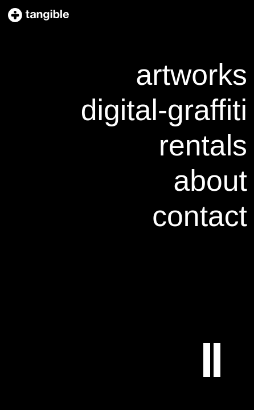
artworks (191, 74)
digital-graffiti (164, 109)
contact (199, 215)
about (210, 180)
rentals (203, 145)
